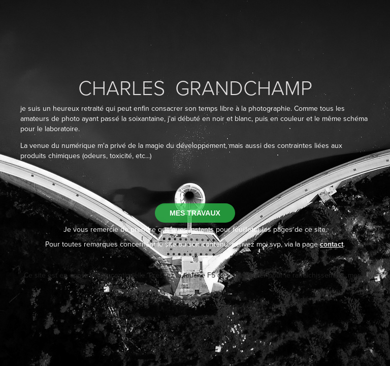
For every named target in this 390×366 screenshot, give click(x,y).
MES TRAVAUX (195, 213)
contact (331, 244)
